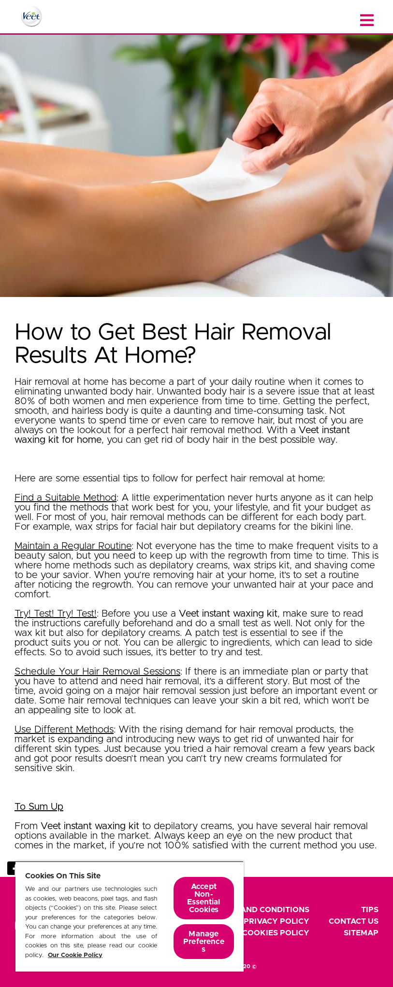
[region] (129, 916)
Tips (369, 910)
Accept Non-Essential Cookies (203, 898)
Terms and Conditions (260, 910)
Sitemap (361, 933)
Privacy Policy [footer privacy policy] (276, 921)
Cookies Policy (275, 933)
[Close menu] (366, 20)
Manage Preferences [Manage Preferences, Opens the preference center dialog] (203, 941)
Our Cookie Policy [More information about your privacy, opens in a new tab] (75, 955)
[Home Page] (31, 16)
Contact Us (353, 921)
